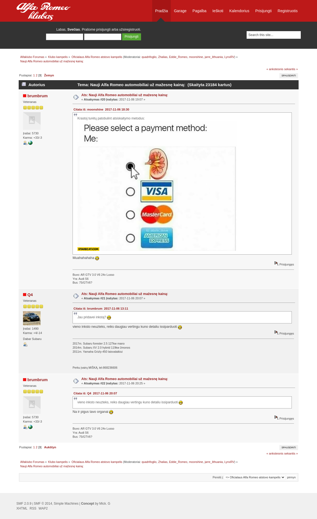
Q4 (30, 294)
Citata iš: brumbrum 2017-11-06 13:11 (101, 308)
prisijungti (103, 29)
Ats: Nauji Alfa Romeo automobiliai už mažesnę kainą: (124, 95)
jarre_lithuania (214, 57)
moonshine (196, 57)
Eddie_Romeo (178, 57)
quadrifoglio (149, 57)
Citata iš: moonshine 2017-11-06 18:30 (101, 109)
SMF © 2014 (43, 503)
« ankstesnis (274, 69)
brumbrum (37, 95)
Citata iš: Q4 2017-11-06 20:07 (95, 393)
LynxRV (229, 57)
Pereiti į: (218, 477)
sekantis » (291, 69)
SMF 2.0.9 (24, 503)
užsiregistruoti (129, 29)
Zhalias (162, 57)
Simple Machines (66, 503)
